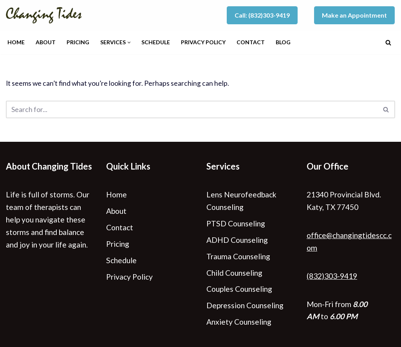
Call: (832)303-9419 (262, 15)
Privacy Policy (203, 42)
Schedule (155, 42)
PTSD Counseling (235, 223)
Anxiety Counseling (238, 321)
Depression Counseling (245, 305)
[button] (129, 42)
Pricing (78, 42)
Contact (251, 42)
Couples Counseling (239, 288)
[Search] (388, 42)
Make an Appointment (354, 15)
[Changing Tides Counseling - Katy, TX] (46, 15)
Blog (283, 42)
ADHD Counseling (237, 239)
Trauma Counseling (238, 256)
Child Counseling (234, 272)
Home (16, 42)
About (46, 42)
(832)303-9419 (332, 275)
